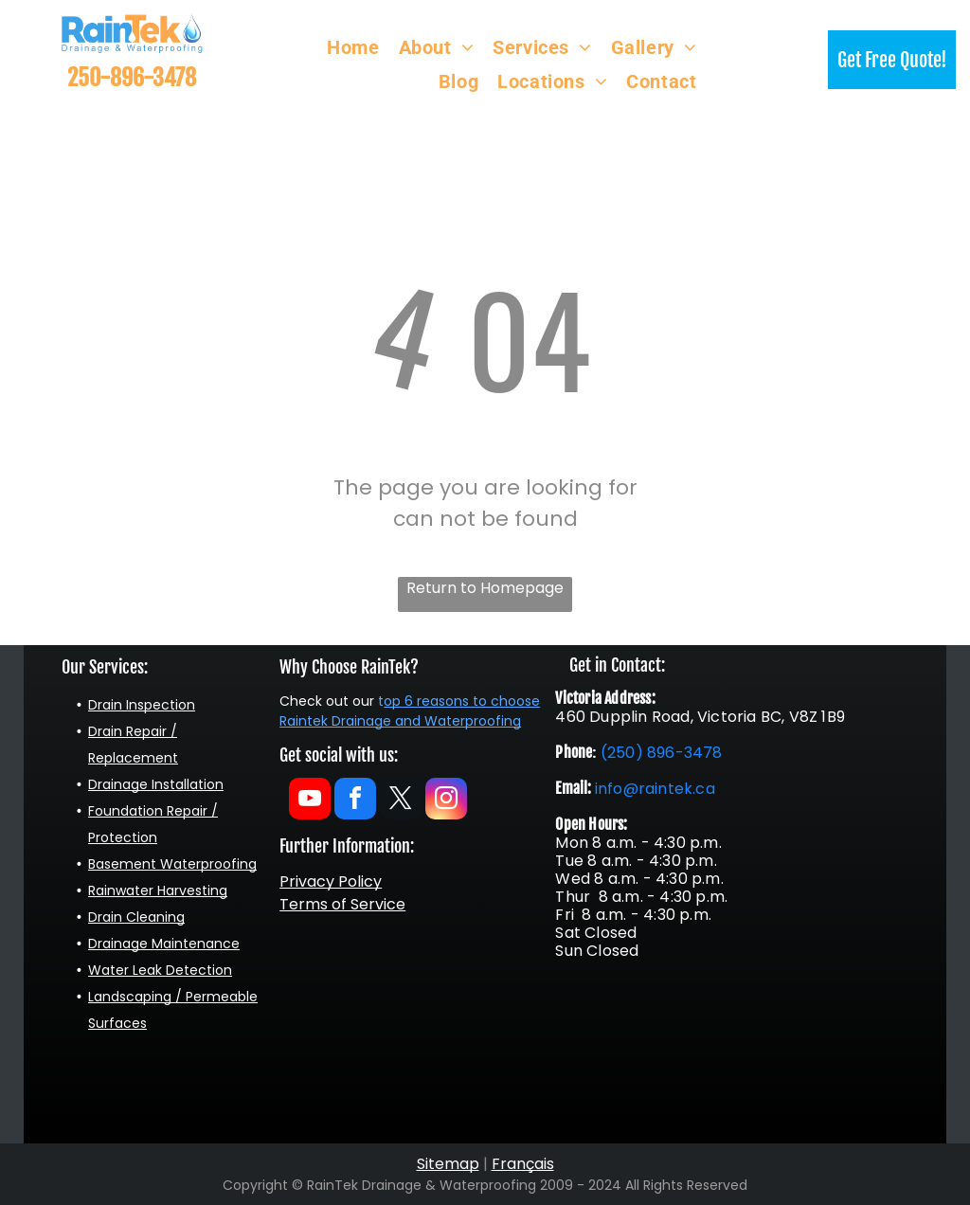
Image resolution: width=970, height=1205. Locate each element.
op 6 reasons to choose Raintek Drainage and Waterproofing (409, 711)
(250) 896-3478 (662, 753)
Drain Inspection (141, 704)
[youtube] (310, 801)
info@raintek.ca (655, 789)
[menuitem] (352, 47)
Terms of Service (342, 904)
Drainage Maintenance (164, 943)
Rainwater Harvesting (157, 890)
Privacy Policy (330, 881)
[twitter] (401, 801)
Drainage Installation (156, 784)
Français (523, 1164)
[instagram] (446, 801)
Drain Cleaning (136, 917)
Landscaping (129, 996)
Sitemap (448, 1164)
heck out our (332, 701)
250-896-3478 (131, 77)
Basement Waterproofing (172, 863)
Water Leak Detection (160, 970)
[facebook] (355, 801)
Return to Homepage (485, 588)
